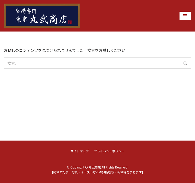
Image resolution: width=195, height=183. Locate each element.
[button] (185, 63)
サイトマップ (80, 151)
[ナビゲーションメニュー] (185, 15)
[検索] (92, 63)
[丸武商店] (42, 16)
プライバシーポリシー (109, 151)
